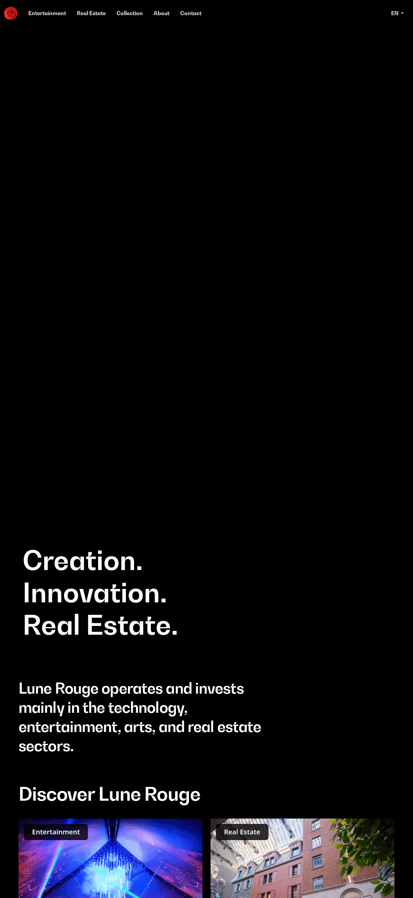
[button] (397, 13)
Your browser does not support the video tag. (206, 340)
